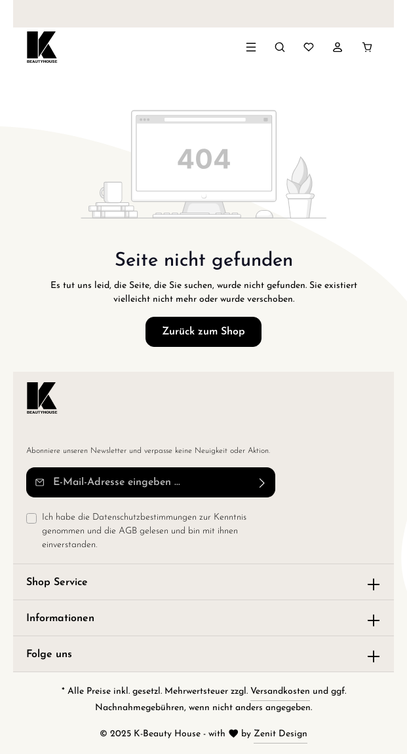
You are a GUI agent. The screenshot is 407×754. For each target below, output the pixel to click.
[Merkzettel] (309, 47)
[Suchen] (280, 47)
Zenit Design (280, 734)
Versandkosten (280, 691)
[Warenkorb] (367, 47)
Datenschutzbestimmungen (144, 517)
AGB (128, 531)
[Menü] (251, 47)
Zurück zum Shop (203, 332)
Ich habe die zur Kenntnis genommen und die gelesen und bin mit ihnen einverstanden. (144, 530)
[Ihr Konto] (337, 47)
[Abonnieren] (262, 482)
